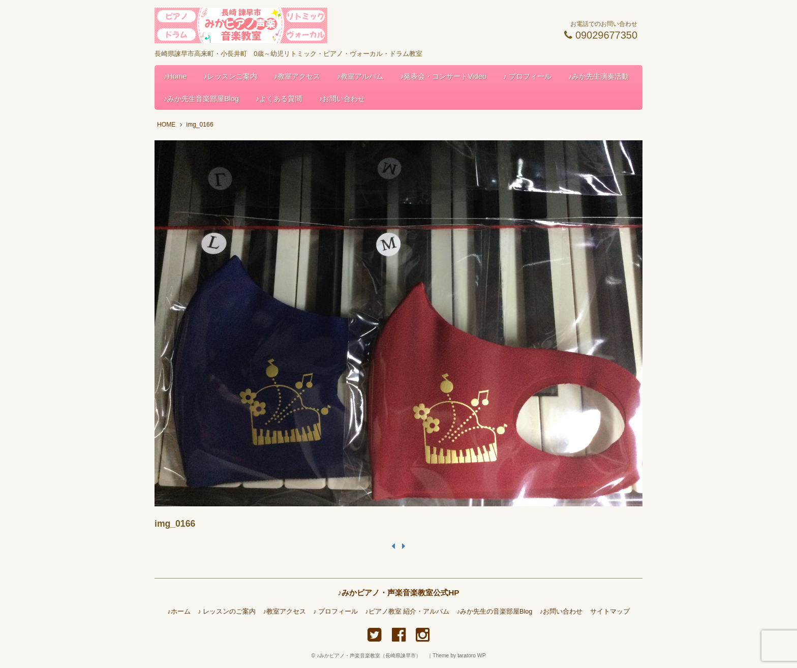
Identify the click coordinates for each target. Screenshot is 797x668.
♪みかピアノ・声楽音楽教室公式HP (398, 592)
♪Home (175, 76)
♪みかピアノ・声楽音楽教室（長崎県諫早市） (371, 655)
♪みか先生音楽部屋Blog (201, 99)
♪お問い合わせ (342, 99)
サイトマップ (610, 611)
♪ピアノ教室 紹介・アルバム (407, 611)
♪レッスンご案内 (230, 76)
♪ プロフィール (527, 76)
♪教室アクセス (297, 76)
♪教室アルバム (360, 76)
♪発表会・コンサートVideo (443, 76)
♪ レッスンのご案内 (227, 611)
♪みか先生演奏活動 (598, 76)
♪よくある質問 (279, 99)
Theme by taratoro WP (459, 655)
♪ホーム (178, 611)
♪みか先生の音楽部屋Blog (495, 611)
